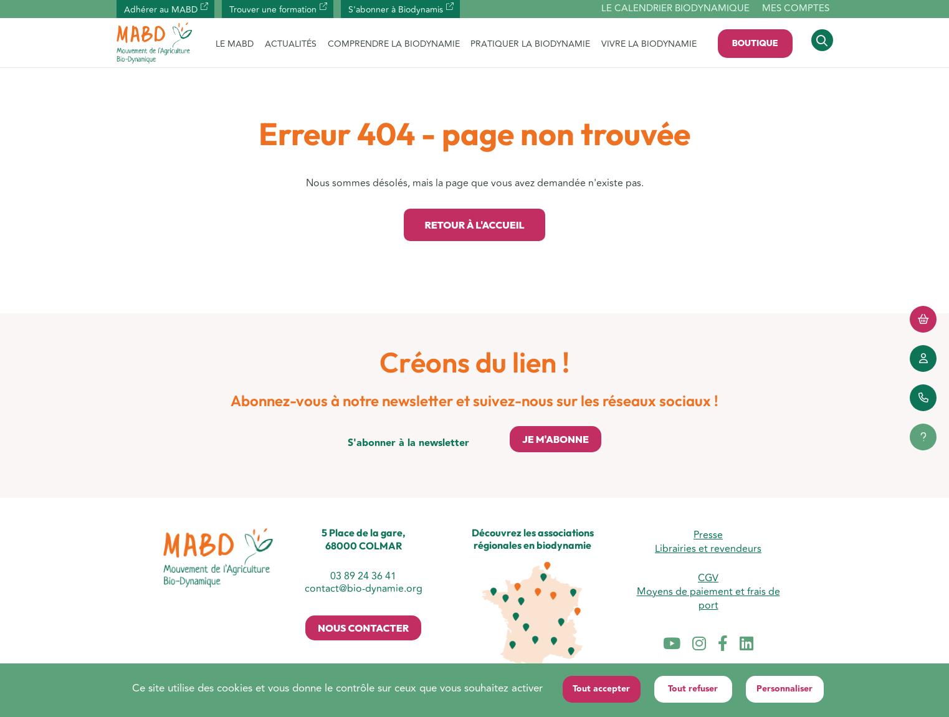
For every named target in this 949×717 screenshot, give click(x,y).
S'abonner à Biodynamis (395, 9)
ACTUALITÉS (291, 43)
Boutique (755, 43)
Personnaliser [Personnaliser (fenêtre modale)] (784, 689)
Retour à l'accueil (474, 225)
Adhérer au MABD (161, 9)
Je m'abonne (555, 439)
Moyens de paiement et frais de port (708, 598)
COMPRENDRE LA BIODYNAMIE (394, 43)
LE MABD (235, 43)
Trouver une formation (273, 9)
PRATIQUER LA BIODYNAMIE (530, 43)
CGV (708, 578)
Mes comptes (795, 9)
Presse (708, 535)
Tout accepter (601, 689)
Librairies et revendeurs (708, 548)
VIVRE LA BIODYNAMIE (649, 43)
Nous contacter (363, 628)
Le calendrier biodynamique (675, 9)
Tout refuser (693, 689)
